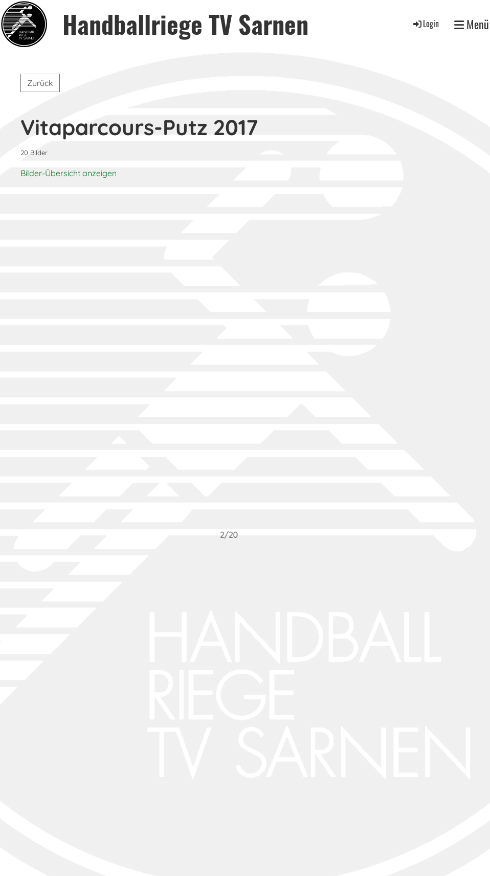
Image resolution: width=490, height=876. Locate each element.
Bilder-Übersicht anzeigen (68, 173)
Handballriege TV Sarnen (185, 24)
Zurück (40, 83)
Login (425, 23)
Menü (471, 24)
